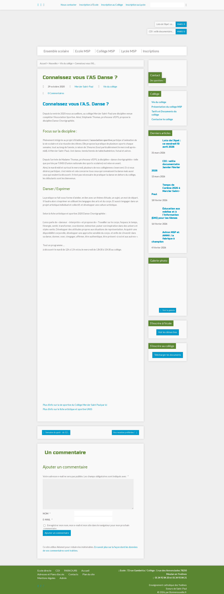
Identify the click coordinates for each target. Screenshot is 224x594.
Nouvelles (53, 63)
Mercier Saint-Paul (84, 86)
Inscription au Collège (112, 4)
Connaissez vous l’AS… (85, 63)
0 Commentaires (56, 93)
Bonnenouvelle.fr (178, 592)
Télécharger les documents (167, 355)
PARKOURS (70, 570)
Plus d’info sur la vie (53, 405)
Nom (46, 513)
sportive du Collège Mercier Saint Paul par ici (85, 405)
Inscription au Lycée (135, 4)
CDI (58, 570)
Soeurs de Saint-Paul (176, 588)
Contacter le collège (162, 119)
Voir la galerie (167, 310)
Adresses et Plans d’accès (50, 574)
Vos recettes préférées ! (125, 432)
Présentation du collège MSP (167, 106)
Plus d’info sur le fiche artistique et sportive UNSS (67, 409)
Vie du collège (66, 63)
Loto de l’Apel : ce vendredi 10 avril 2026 (171, 143)
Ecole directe (44, 570)
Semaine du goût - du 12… (56, 432)
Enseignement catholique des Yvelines (168, 585)
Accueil (43, 63)
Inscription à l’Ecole (88, 4)
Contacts (73, 574)
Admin (63, 577)
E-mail (47, 519)
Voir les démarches (167, 332)
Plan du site (88, 574)
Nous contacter (69, 4)
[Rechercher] (167, 4)
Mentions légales (46, 577)
